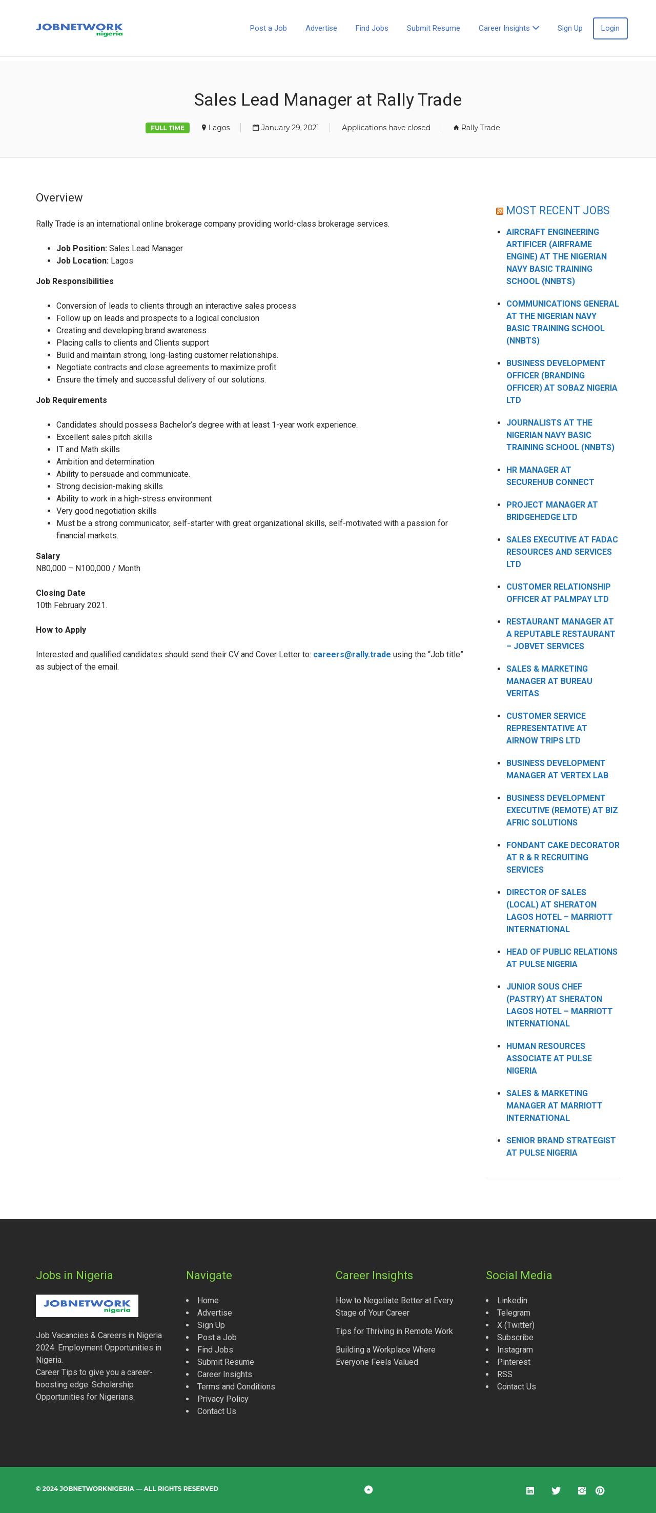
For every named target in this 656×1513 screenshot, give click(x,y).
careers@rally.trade (352, 654)
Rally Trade (480, 127)
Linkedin (512, 1300)
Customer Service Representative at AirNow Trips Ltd (546, 728)
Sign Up (570, 28)
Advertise (321, 28)
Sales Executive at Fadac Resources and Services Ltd (562, 552)
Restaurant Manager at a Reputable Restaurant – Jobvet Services (561, 634)
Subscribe (515, 1337)
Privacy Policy (223, 1399)
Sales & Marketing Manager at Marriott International (554, 1105)
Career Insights (504, 28)
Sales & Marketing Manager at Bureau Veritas (549, 681)
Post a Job (268, 28)
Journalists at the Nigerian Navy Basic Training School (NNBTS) (560, 435)
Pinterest (513, 1362)
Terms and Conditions (236, 1386)
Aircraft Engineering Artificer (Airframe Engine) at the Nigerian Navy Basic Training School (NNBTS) (556, 256)
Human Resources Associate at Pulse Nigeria (549, 1058)
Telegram (513, 1313)
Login (610, 28)
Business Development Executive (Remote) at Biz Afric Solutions (562, 810)
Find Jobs (372, 28)
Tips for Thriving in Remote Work (394, 1331)
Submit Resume (433, 28)
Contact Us (216, 1411)
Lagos (219, 127)
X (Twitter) (516, 1325)
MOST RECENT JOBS (558, 210)
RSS (504, 1374)
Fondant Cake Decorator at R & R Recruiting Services (563, 857)
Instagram (515, 1350)
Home (208, 1300)
